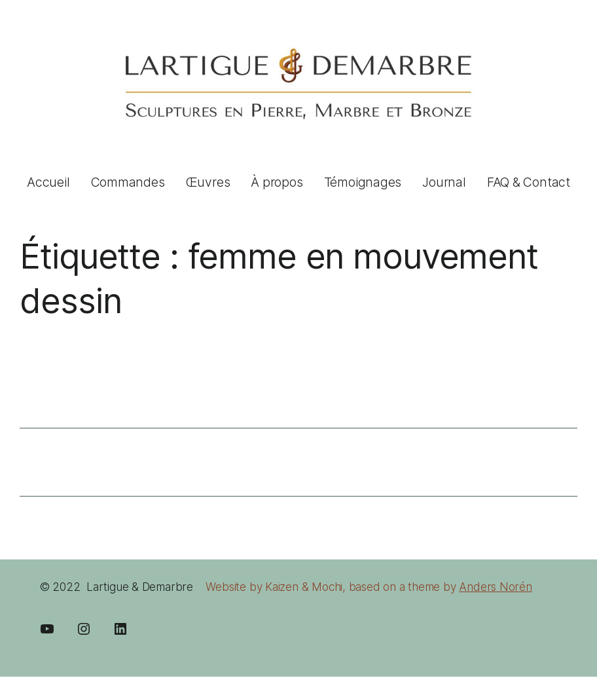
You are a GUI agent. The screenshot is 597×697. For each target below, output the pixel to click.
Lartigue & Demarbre (139, 586)
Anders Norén (495, 586)
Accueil (48, 182)
